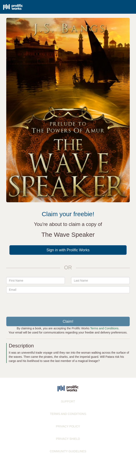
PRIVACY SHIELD (68, 438)
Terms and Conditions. (104, 328)
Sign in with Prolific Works (68, 250)
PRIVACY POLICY (68, 426)
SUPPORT (68, 401)
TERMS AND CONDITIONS (68, 414)
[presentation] (68, 303)
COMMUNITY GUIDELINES (68, 451)
